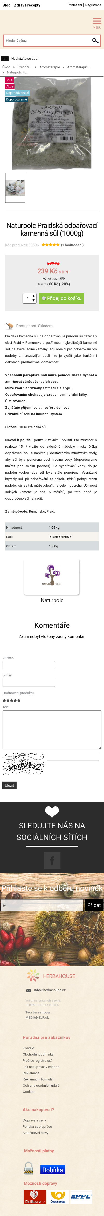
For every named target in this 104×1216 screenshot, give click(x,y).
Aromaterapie (49, 67)
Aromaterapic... (78, 67)
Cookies (29, 1092)
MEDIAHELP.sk (37, 1017)
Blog (7, 5)
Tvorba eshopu (37, 1012)
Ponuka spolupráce (37, 1126)
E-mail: (7, 675)
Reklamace (31, 1073)
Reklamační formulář (38, 1079)
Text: (6, 707)
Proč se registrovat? (38, 1061)
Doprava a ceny (34, 1120)
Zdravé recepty (27, 5)
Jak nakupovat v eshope (41, 1067)
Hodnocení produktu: (18, 693)
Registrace (93, 5)
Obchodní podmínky (38, 1054)
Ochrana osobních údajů (41, 1085)
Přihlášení (75, 5)
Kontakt (28, 1048)
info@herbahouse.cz (50, 990)
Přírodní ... (25, 67)
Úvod (6, 67)
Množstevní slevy (35, 1133)
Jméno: (8, 657)
